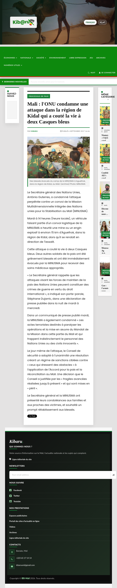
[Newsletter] (113, 475)
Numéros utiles (13, 65)
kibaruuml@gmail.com (25, 565)
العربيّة (102, 22)
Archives (100, 58)
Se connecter (107, 72)
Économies (10, 58)
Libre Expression (77, 58)
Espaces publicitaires (18, 515)
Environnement (57, 58)
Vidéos (12, 527)
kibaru (34, 131)
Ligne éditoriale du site (20, 459)
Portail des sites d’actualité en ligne (24, 521)
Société (41, 58)
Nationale (26, 58)
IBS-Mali (26, 578)
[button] (91, 72)
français (90, 22)
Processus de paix (39, 96)
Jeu (91, 58)
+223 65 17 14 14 (24, 558)
